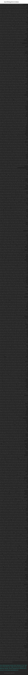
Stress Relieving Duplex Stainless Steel (8, 665)
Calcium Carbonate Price (14, 668)
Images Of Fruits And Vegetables (17, 666)
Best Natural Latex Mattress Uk (11, 670)
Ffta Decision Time (20, 665)
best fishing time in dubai (11, 2)
